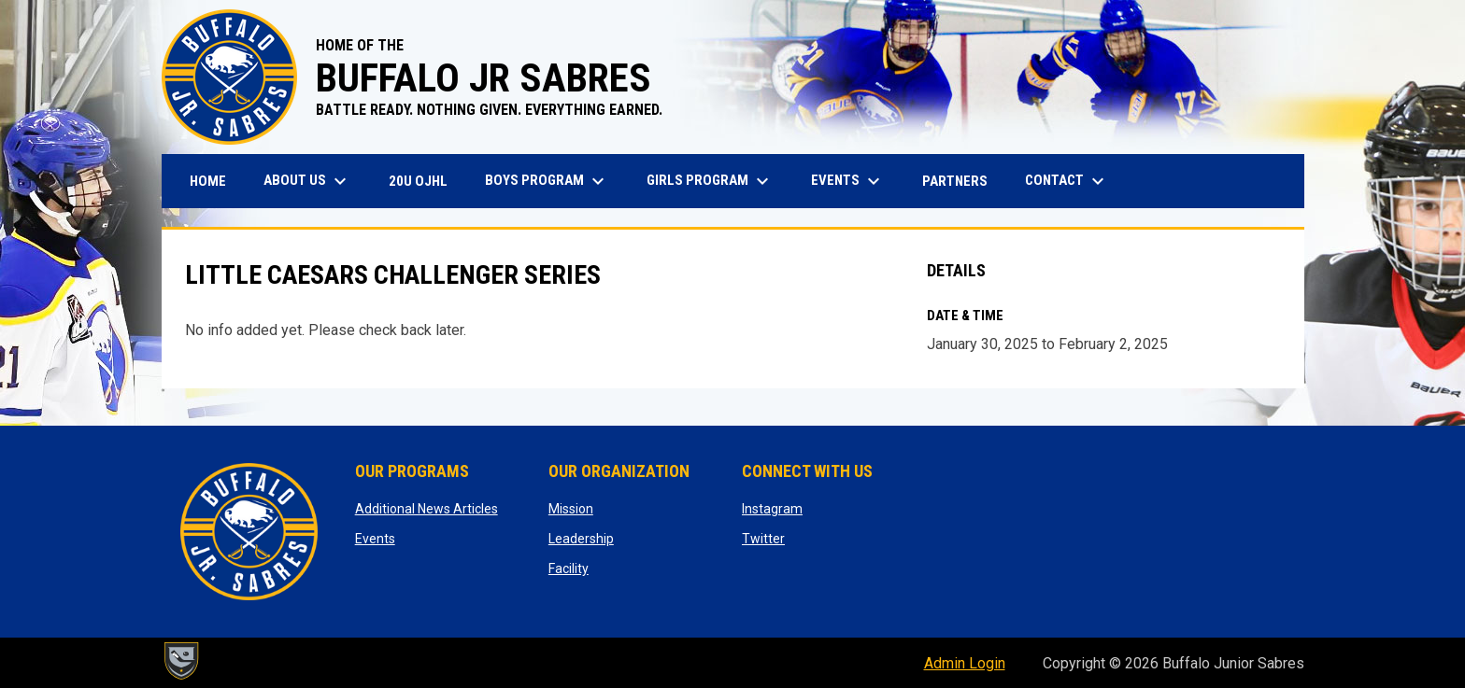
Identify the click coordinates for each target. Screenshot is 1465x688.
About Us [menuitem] (307, 181)
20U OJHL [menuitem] (425, 181)
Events (375, 538)
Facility (568, 568)
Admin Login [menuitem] (964, 663)
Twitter (763, 538)
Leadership (581, 538)
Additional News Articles (426, 508)
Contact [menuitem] (1067, 181)
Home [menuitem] (208, 181)
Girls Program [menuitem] (710, 181)
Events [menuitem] (848, 181)
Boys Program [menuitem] (547, 181)
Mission (570, 508)
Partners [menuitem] (955, 181)
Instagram (772, 508)
